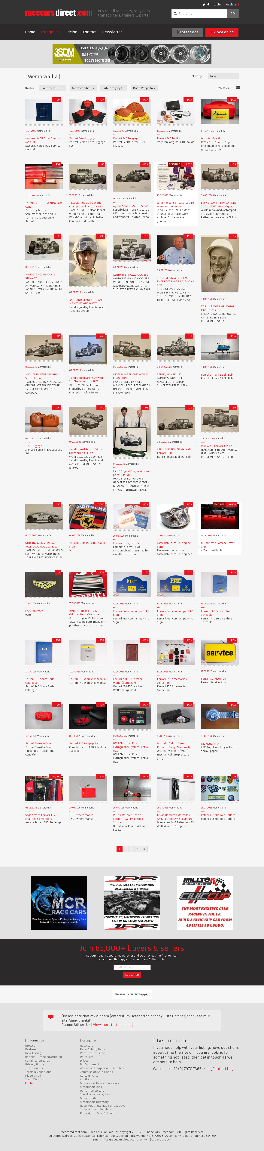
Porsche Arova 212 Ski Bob (217, 374)
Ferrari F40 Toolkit (168, 138)
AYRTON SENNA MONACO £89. (131, 274)
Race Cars (86, 1045)
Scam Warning (34, 1079)
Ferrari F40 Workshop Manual (88, 679)
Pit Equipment (89, 1064)
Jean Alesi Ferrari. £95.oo (216, 446)
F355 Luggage (33, 446)
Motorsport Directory (94, 1102)
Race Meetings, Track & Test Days (102, 1105)
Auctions (86, 1079)
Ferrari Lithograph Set (127, 543)
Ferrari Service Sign (213, 678)
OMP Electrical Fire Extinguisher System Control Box (131, 747)
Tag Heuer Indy (210, 743)
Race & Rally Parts (92, 1049)
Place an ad (222, 32)
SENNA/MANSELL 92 (169, 374)
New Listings (34, 1053)
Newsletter (112, 32)
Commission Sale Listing (96, 1072)
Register (231, 4)
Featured (31, 1049)
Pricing (71, 32)
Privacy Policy (34, 1064)
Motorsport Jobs (91, 1087)
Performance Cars (92, 1090)
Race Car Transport (92, 1053)
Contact (90, 32)
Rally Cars (86, 1057)
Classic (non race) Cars (95, 1094)
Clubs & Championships (96, 1109)
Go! (232, 14)
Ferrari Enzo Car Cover (39, 743)
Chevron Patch (34, 611)
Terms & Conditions (38, 1072)
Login (217, 4)
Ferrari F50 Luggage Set (84, 743)
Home (30, 32)
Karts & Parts (89, 1075)
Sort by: (197, 76)
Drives (84, 1060)
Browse (30, 1045)
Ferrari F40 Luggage (125, 138)
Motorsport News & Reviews (99, 1083)
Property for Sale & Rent (96, 1113)
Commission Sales (37, 1060)
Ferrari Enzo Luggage (82, 138)
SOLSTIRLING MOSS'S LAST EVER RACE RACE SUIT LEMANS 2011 (175, 281)
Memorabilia (89, 1098)
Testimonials (34, 1068)
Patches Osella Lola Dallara (218, 815)
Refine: (30, 88)
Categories (50, 32)
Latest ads (188, 32)
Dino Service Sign (212, 138)
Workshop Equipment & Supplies (102, 1068)
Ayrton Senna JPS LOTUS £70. (131, 206)
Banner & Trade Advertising (43, 1057)
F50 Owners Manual (81, 815)
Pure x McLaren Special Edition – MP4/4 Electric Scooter (128, 819)
